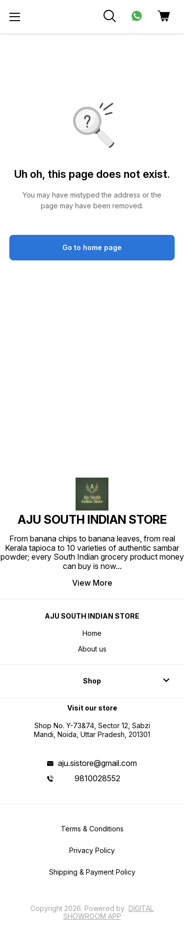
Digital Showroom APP (108, 912)
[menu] (14, 16)
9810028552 (97, 778)
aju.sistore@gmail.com (97, 763)
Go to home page (92, 247)
